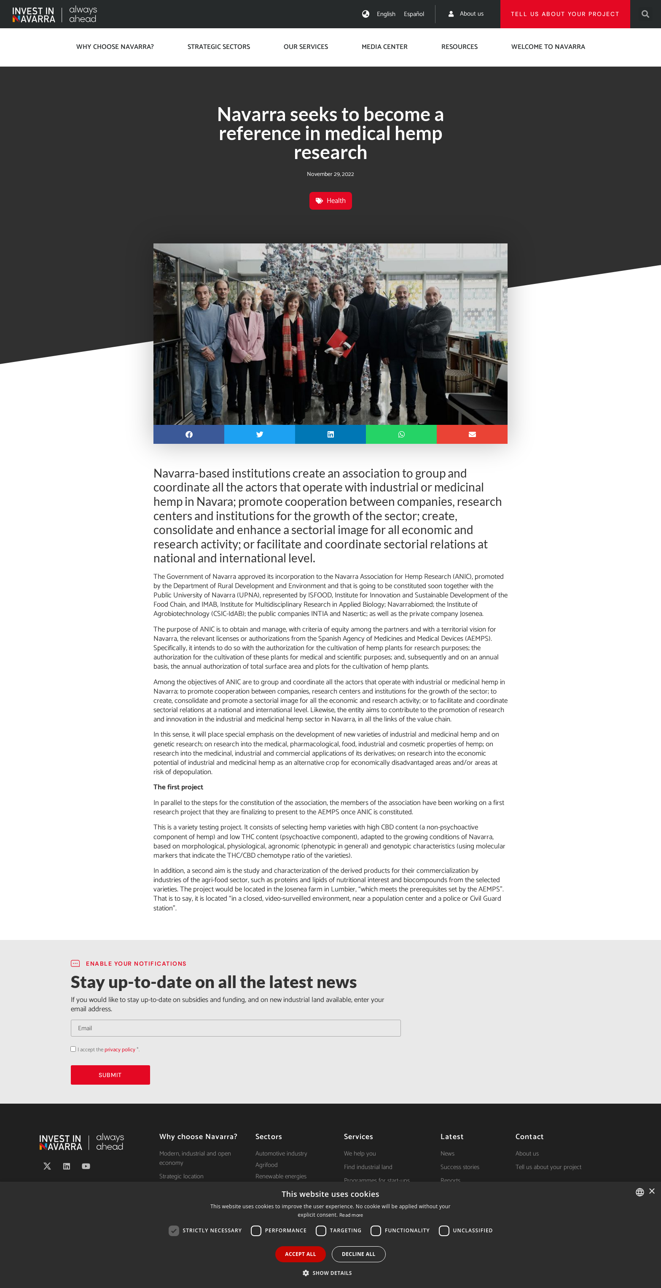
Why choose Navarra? (115, 47)
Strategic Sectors (219, 47)
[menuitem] (386, 14)
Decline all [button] (359, 1254)
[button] (646, 14)
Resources (459, 47)
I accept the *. (109, 1049)
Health (336, 201)
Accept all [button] (300, 1254)
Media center (385, 47)
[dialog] (330, 1235)
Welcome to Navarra (548, 47)
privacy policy (120, 1049)
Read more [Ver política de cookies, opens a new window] (351, 1215)
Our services (306, 47)
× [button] (651, 1191)
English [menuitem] (386, 14)
